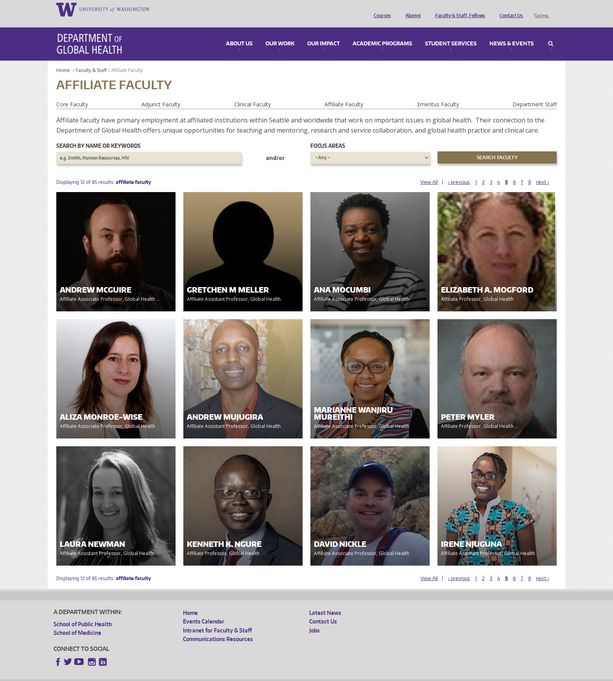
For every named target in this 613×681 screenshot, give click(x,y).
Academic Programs (382, 33)
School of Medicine (77, 621)
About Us (239, 33)
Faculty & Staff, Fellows (458, 9)
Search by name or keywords (98, 134)
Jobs (314, 619)
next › (542, 171)
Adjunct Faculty (161, 93)
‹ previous (459, 171)
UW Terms (189, 675)
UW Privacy (157, 675)
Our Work (279, 33)
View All (429, 171)
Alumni (411, 9)
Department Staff (535, 93)
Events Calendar (203, 610)
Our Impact (323, 33)
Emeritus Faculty (438, 93)
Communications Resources (218, 628)
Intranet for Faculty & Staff (217, 619)
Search (551, 33)
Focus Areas (327, 134)
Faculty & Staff (91, 59)
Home (63, 59)
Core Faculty (72, 93)
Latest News (325, 601)
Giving (541, 9)
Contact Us (509, 9)
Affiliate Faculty (343, 93)
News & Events (511, 33)
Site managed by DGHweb (235, 675)
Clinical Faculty (252, 93)
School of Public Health (83, 613)
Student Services (451, 33)
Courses (380, 9)
